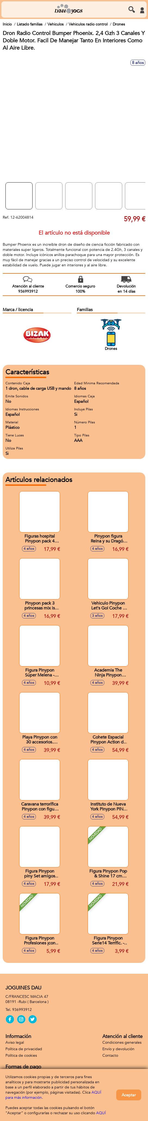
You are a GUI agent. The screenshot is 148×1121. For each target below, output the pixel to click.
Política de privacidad (23, 1049)
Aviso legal (14, 1042)
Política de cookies (21, 1055)
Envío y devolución (118, 1049)
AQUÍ (101, 1113)
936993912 (22, 1009)
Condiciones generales (121, 1042)
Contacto (110, 1055)
